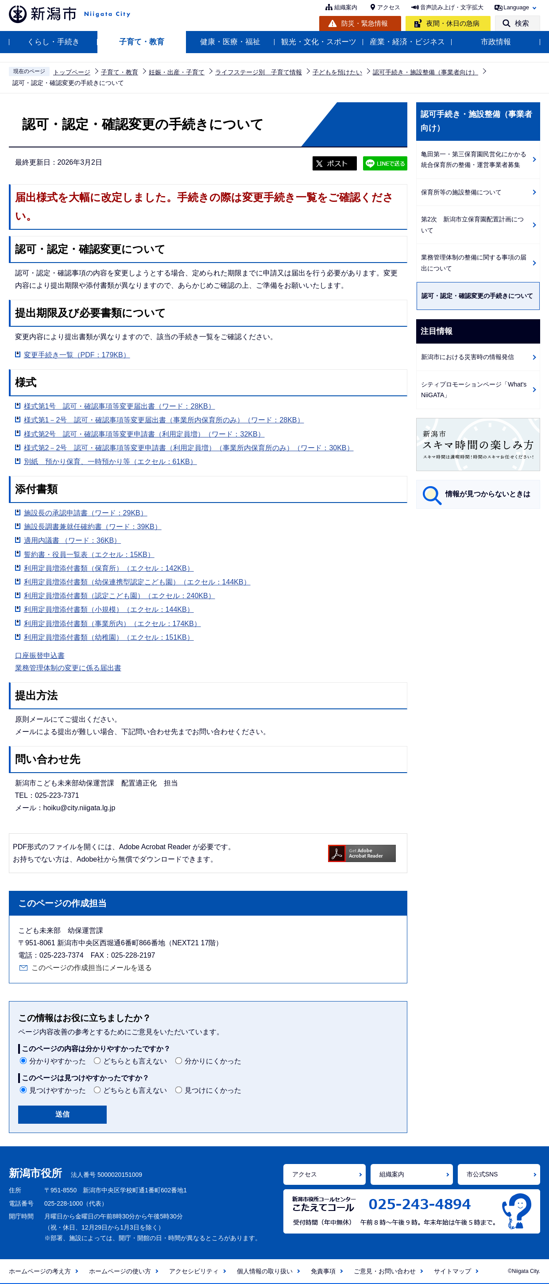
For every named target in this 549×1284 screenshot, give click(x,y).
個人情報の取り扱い (265, 1271)
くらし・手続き (53, 42)
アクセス (388, 7)
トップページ (71, 72)
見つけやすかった (57, 1090)
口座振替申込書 (40, 655)
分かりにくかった (213, 1061)
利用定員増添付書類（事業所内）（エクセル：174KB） (112, 623)
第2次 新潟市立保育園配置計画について (472, 225)
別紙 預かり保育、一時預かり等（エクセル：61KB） (110, 461)
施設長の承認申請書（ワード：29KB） (85, 513)
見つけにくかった (213, 1090)
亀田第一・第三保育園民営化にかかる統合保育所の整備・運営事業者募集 (473, 160)
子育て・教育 (141, 42)
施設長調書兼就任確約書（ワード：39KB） (93, 526)
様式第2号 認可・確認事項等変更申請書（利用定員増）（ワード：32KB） (144, 434)
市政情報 (496, 42)
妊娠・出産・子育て (177, 72)
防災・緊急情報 (364, 23)
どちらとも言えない (135, 1061)
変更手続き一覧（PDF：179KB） (77, 355)
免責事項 (323, 1271)
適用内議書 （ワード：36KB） (72, 540)
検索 (522, 23)
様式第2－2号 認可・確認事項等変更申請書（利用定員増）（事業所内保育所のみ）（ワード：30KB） (189, 448)
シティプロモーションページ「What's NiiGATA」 (473, 390)
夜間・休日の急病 (452, 23)
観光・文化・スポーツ (318, 42)
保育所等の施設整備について (461, 192)
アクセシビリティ (194, 1271)
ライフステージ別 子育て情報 (258, 72)
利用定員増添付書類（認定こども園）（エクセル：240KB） (119, 595)
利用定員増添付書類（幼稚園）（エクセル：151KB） (109, 637)
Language (516, 7)
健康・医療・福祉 (230, 42)
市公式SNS (482, 1174)
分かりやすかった (57, 1061)
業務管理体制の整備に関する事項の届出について (473, 263)
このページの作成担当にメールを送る (91, 967)
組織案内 (345, 7)
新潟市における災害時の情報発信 (467, 356)
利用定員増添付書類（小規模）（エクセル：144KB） (109, 609)
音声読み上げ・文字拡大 (451, 7)
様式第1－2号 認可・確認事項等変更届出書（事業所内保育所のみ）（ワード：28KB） (164, 420)
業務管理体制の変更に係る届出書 (68, 668)
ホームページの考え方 (40, 1271)
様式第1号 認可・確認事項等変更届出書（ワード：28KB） (119, 406)
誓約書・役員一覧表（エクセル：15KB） (89, 554)
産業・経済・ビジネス (407, 42)
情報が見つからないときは (487, 494)
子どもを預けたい (337, 72)
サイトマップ (452, 1271)
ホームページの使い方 (120, 1271)
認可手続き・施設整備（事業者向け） (425, 72)
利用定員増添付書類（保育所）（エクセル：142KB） (109, 568)
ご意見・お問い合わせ (385, 1271)
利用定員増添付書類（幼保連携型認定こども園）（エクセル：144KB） (137, 582)
